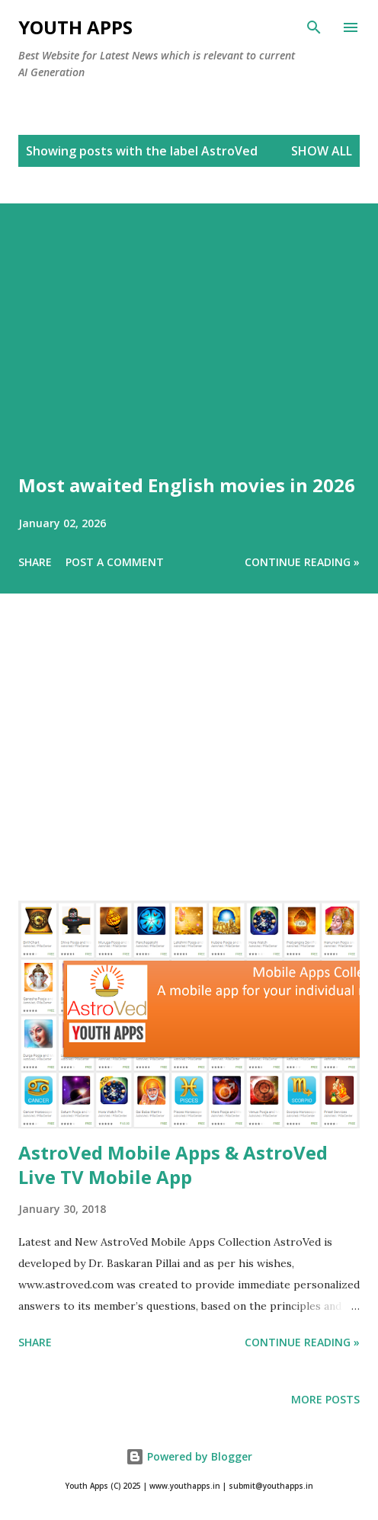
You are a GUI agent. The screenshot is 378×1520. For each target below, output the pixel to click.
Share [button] (35, 562)
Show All (321, 150)
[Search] (314, 27)
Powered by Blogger (189, 1456)
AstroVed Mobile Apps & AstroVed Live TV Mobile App (173, 1164)
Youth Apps (75, 27)
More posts (325, 1399)
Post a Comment (115, 562)
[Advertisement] (189, 768)
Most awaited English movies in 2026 (186, 485)
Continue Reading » (302, 562)
